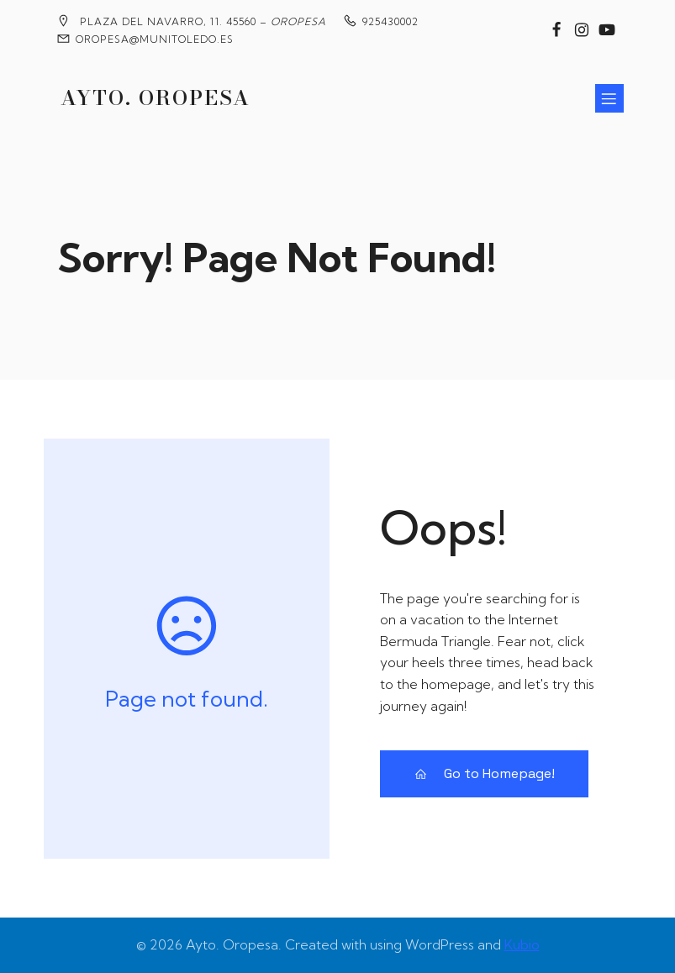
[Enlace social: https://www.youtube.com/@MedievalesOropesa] (607, 30)
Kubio (522, 944)
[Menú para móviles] (609, 98)
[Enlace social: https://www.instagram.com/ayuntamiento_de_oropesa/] (581, 30)
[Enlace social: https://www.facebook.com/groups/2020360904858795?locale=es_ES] (556, 30)
